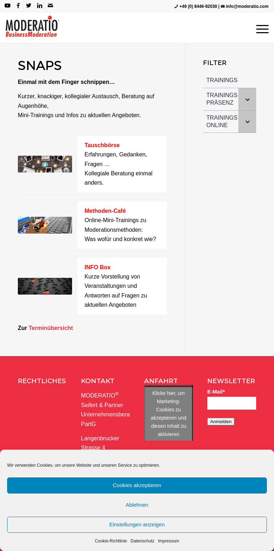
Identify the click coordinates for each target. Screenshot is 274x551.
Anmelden (221, 421)
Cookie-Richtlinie (111, 541)
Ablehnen (137, 505)
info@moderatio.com (247, 6)
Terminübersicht (51, 328)
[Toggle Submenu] (247, 99)
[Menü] (261, 27)
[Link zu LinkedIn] (39, 5)
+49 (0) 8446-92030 (198, 6)
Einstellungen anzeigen (136, 524)
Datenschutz (142, 541)
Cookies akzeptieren (137, 485)
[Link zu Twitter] (29, 5)
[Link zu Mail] (50, 5)
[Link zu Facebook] (18, 5)
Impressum (168, 541)
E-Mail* (216, 392)
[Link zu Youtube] (7, 5)
